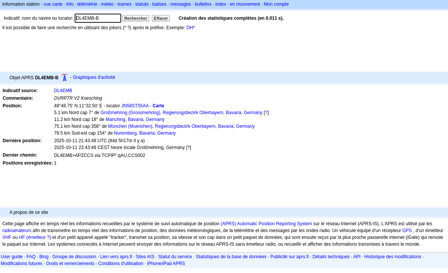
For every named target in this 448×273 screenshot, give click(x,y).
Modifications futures (21, 263)
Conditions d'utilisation (120, 263)
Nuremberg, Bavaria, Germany (145, 133)
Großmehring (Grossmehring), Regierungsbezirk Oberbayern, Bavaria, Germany (182, 112)
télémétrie (87, 4)
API (357, 256)
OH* (190, 27)
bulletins (203, 4)
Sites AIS (145, 256)
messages (180, 4)
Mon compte (276, 4)
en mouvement (245, 4)
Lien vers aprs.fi (116, 256)
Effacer (161, 18)
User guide (12, 256)
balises (159, 4)
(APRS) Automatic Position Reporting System (266, 223)
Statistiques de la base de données (231, 256)
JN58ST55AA (134, 105)
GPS (407, 230)
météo (107, 4)
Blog (43, 256)
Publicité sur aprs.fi (289, 256)
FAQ (31, 256)
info (69, 4)
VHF (6, 237)
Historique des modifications (392, 256)
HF (22, 237)
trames (124, 4)
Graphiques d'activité (94, 77)
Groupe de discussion (74, 256)
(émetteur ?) (38, 237)
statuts (141, 4)
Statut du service (175, 256)
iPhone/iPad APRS (166, 263)
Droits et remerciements (70, 263)
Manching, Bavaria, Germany (135, 119)
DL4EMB (63, 90)
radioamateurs (16, 230)
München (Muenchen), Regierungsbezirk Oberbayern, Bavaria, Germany (181, 126)
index (220, 4)
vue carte (53, 4)
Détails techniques (331, 256)
